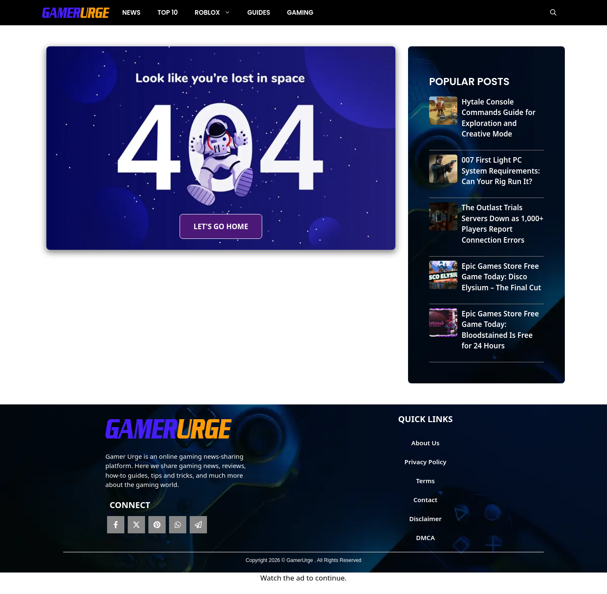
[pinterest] (157, 524)
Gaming (300, 12)
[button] (553, 12)
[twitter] (136, 524)
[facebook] (115, 524)
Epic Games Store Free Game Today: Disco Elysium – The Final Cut (501, 276)
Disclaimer (425, 518)
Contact (426, 499)
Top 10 (168, 12)
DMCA (425, 537)
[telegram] (198, 524)
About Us (425, 443)
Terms (425, 480)
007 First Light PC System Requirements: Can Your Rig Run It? (501, 170)
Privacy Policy (425, 462)
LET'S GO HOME (220, 226)
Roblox (217, 12)
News (131, 12)
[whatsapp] (177, 524)
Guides (258, 12)
